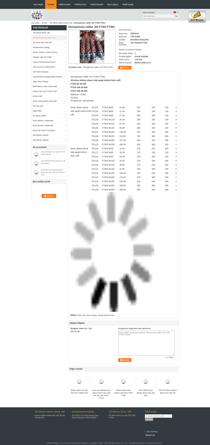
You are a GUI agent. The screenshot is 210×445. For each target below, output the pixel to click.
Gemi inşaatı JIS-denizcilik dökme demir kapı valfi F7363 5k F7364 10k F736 (53, 172)
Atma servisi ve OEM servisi (44, 67)
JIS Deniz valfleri (39, 116)
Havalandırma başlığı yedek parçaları (47, 77)
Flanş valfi (81, 315)
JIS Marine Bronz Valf (41, 33)
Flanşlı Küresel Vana (106, 315)
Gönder (149, 419)
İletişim (126, 68)
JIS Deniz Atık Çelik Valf (42, 43)
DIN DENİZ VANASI (41, 135)
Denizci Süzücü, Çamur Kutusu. (45, 52)
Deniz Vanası (91, 315)
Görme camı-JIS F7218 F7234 (45, 91)
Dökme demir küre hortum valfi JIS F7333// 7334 (123, 393)
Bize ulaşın (112, 4)
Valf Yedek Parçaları (41, 72)
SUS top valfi (38, 106)
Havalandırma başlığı (41, 47)
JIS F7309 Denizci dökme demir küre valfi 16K (146, 393)
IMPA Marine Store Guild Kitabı (45, 86)
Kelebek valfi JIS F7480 (42, 57)
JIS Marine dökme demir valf (61, 23)
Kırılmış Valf (37, 96)
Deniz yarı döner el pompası (44, 130)
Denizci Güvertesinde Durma (44, 62)
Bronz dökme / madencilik (43, 121)
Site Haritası (152, 431)
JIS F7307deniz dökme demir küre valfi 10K (168, 391)
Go (176, 16)
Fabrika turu (80, 4)
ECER (159, 443)
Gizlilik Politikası (53, 443)
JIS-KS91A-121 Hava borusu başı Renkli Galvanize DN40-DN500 (85, 416)
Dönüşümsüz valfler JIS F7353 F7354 (98, 67)
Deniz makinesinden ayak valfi (45, 101)
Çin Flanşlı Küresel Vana (71, 443)
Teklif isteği (127, 4)
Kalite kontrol (96, 4)
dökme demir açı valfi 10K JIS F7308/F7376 (79, 391)
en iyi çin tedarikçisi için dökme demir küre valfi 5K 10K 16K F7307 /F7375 (101, 394)
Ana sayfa (38, 4)
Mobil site (150, 435)
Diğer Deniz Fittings (40, 82)
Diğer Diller (37, 111)
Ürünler (50, 4)
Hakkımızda (64, 4)
